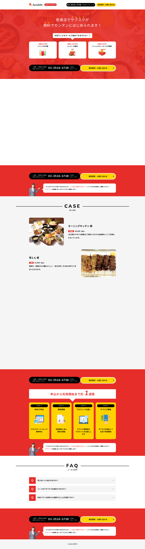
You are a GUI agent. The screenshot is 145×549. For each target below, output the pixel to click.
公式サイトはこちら (51, 4)
